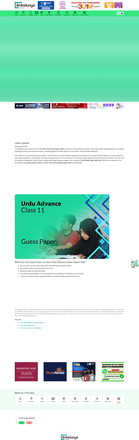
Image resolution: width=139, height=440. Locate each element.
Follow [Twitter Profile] (69, 398)
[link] (46, 5)
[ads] (26, 308)
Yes (21, 359)
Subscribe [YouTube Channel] (47, 398)
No (29, 359)
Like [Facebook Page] (26, 398)
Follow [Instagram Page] (91, 398)
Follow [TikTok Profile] (113, 398)
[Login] (121, 13)
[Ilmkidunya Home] (25, 5)
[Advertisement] (69, 59)
